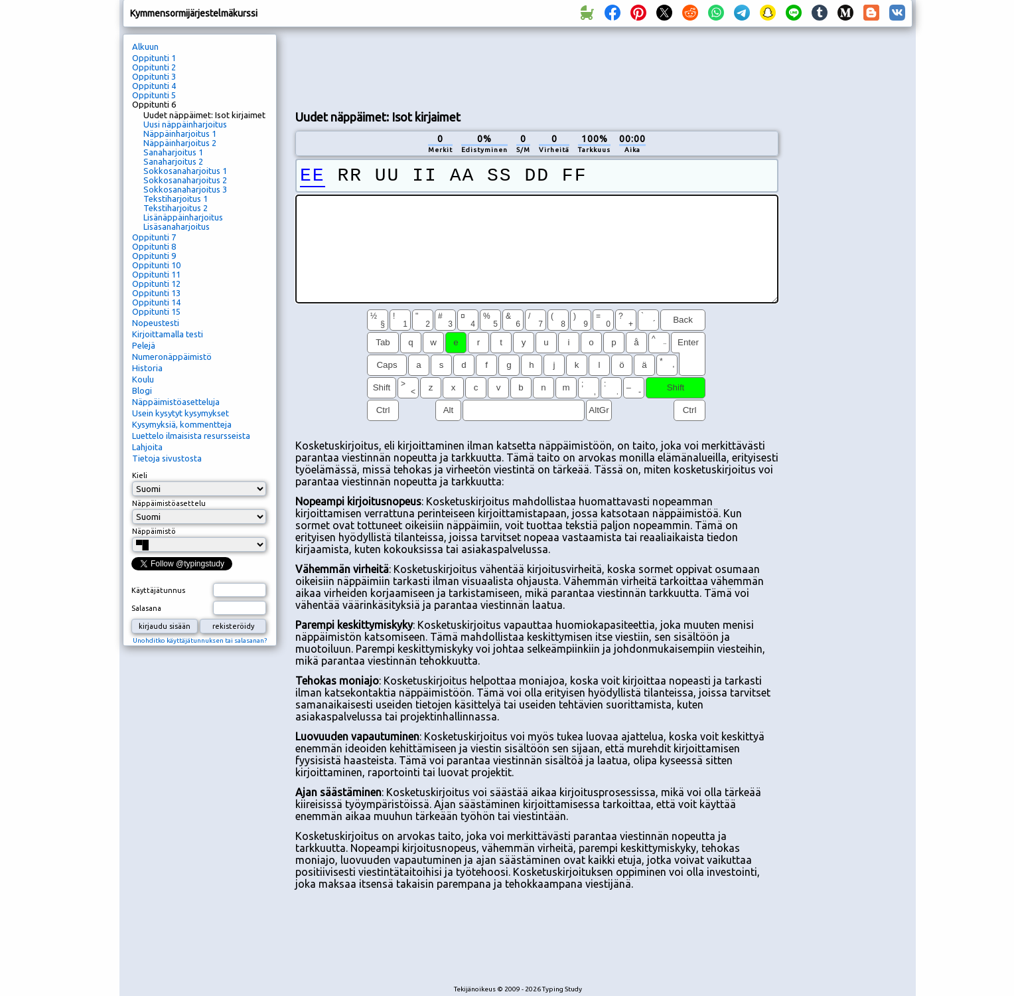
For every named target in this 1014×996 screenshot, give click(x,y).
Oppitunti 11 (156, 274)
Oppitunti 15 (156, 311)
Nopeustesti (155, 322)
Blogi (142, 390)
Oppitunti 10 (156, 265)
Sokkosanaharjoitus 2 (185, 180)
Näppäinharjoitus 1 (179, 133)
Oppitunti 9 (154, 255)
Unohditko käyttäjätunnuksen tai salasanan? (200, 640)
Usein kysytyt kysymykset (180, 413)
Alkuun (145, 46)
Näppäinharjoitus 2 (179, 142)
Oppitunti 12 (156, 283)
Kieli (139, 475)
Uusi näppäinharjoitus (185, 124)
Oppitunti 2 (154, 67)
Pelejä (143, 345)
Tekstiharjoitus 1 (175, 198)
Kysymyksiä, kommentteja (182, 424)
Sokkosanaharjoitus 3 (185, 189)
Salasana (146, 608)
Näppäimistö (154, 531)
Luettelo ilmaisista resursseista (191, 435)
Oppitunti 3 (154, 76)
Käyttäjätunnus (158, 590)
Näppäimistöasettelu (169, 503)
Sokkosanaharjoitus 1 (185, 170)
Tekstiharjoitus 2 (175, 207)
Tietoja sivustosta (167, 458)
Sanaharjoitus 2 (173, 161)
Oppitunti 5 (154, 95)
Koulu (143, 379)
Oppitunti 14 (156, 302)
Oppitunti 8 (154, 246)
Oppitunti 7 (154, 237)
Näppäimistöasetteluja (176, 401)
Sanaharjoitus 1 (173, 152)
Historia (147, 368)
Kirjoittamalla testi (167, 334)
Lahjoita (147, 447)
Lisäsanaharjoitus (176, 226)
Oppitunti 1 (154, 57)
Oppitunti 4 (154, 85)
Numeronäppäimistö (172, 356)
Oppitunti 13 (156, 292)
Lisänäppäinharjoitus (183, 217)
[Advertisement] (536, 67)
